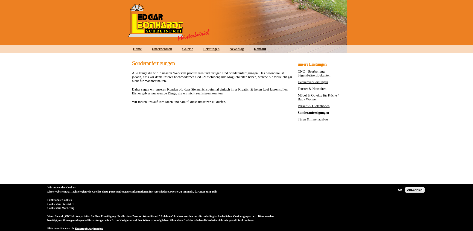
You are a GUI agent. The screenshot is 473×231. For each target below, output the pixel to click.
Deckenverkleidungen (313, 82)
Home (137, 49)
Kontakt (260, 49)
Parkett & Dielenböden (314, 106)
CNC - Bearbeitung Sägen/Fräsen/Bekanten (314, 73)
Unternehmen (162, 49)
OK (400, 192)
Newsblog (237, 49)
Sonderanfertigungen (313, 112)
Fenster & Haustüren (312, 89)
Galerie (187, 49)
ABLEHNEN (415, 192)
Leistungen (211, 49)
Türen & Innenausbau (313, 119)
